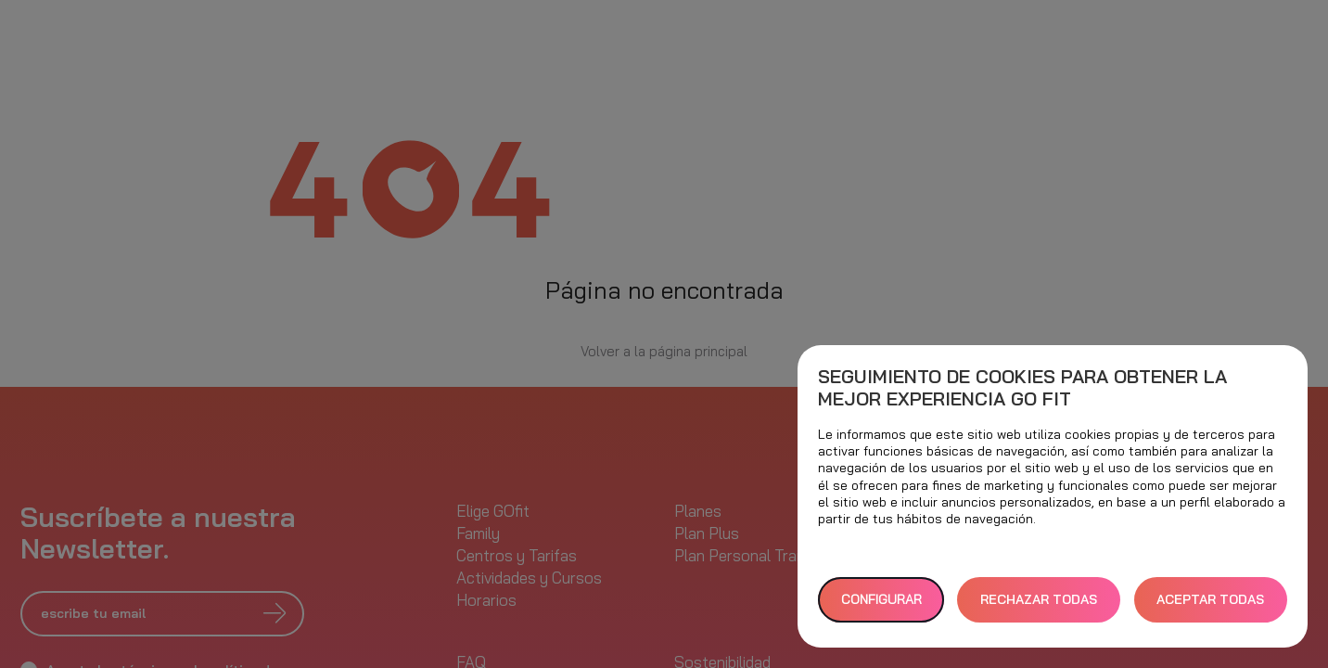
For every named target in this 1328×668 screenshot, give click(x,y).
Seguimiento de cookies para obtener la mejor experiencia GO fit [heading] (1022, 388)
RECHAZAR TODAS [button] (1038, 599)
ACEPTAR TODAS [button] (1210, 599)
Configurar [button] (881, 599)
